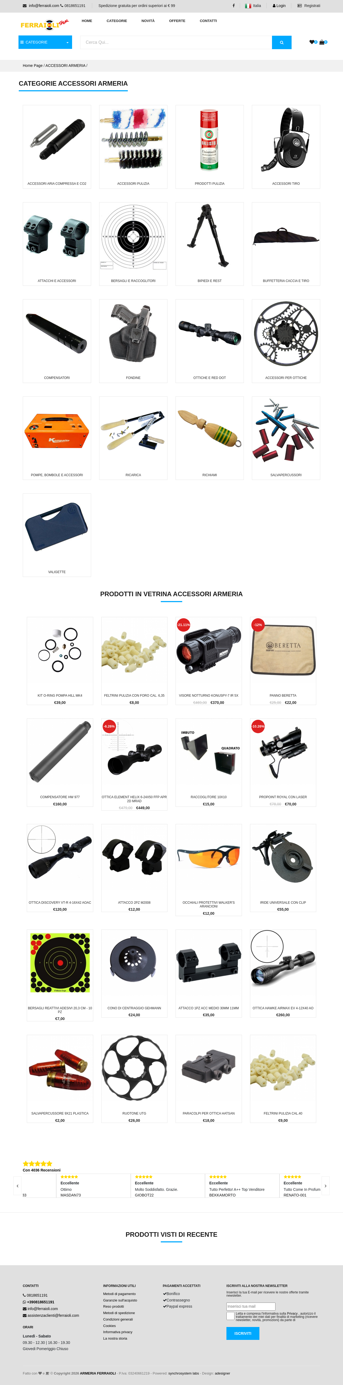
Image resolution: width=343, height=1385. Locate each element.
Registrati (308, 5)
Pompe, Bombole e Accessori (57, 475)
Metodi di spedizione (119, 1313)
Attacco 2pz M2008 (134, 903)
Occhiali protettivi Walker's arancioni (208, 904)
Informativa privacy (117, 1332)
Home (87, 21)
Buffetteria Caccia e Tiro (286, 281)
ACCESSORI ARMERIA (65, 65)
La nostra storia (115, 1338)
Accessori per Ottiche (286, 378)
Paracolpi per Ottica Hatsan (209, 1113)
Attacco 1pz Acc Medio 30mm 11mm (208, 1008)
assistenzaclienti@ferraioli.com (53, 1315)
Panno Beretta (283, 695)
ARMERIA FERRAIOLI (98, 1373)
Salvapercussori (285, 475)
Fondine (133, 378)
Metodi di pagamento (119, 1294)
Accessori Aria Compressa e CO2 (57, 184)
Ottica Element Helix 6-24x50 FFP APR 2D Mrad (134, 799)
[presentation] (326, 1185)
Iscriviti (242, 1333)
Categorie (117, 21)
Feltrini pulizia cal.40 (283, 1113)
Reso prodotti (113, 1306)
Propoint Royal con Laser (283, 797)
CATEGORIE (33, 42)
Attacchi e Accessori (57, 281)
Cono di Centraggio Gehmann (134, 1008)
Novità (148, 21)
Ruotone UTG (134, 1113)
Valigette (57, 572)
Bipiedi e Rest (210, 281)
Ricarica (133, 475)
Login (279, 5)
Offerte (177, 21)
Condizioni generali (118, 1319)
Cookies (109, 1326)
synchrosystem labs (183, 1373)
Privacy (292, 1313)
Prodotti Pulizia (210, 184)
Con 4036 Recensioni (42, 1170)
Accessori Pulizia (133, 184)
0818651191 (37, 1295)
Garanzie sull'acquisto (120, 1300)
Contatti (208, 21)
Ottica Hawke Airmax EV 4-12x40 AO (283, 1008)
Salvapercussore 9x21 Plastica (60, 1113)
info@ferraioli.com (44, 5)
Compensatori (57, 378)
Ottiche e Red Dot (209, 378)
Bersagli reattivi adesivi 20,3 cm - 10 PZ (60, 1010)
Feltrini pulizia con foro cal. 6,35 (134, 695)
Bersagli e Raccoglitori (133, 281)
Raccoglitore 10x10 (209, 797)
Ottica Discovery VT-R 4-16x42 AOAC (60, 903)
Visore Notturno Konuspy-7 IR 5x (208, 695)
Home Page (33, 65)
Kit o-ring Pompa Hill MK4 (60, 695)
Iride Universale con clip (283, 903)
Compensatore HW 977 (60, 797)
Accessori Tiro (286, 184)
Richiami (210, 475)
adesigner (222, 1373)
